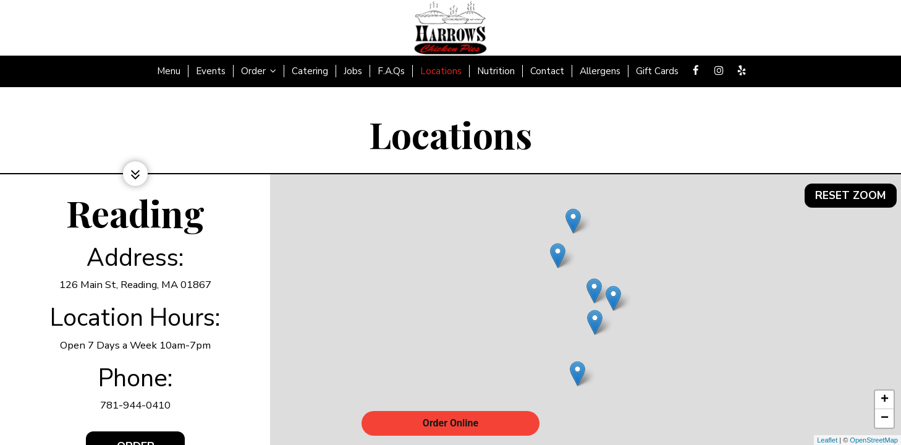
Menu (168, 71)
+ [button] (885, 400)
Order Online (450, 423)
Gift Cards (657, 71)
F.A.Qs (391, 71)
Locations (441, 71)
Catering (310, 71)
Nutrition (496, 71)
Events (211, 71)
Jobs (353, 71)
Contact (547, 71)
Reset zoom (850, 190)
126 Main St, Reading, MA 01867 (135, 285)
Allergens (600, 71)
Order (258, 71)
